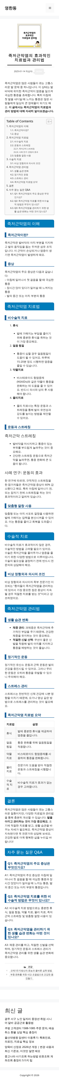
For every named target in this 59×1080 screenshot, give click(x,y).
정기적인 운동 (21, 174)
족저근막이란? (21, 130)
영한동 (11, 8)
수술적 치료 (15, 159)
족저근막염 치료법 (18, 137)
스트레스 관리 (21, 178)
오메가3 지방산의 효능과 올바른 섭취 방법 (31, 970)
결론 (11, 185)
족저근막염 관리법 (18, 166)
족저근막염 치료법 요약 (25, 181)
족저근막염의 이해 (18, 126)
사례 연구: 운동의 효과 (28, 152)
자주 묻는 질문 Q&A (19, 189)
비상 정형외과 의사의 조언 (27, 163)
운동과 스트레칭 (22, 145)
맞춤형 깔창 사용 (22, 155)
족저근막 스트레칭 (27, 148)
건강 (30, 966)
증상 (16, 133)
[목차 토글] (47, 121)
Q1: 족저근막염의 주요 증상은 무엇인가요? (31, 195)
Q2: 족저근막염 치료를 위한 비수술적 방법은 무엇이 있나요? (31, 202)
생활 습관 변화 (21, 170)
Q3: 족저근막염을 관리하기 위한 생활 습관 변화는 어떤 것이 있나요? (31, 209)
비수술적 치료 (21, 141)
